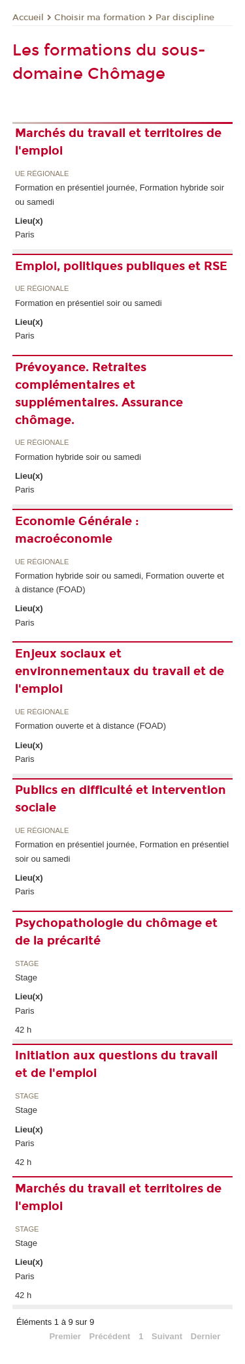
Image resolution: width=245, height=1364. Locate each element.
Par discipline (184, 17)
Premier (64, 1336)
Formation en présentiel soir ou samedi (88, 303)
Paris (25, 234)
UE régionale (42, 173)
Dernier (206, 1336)
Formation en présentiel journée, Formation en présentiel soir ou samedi (122, 851)
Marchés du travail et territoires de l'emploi (118, 142)
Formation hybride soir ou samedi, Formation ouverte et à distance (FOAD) (119, 582)
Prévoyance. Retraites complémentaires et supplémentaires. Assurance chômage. (99, 393)
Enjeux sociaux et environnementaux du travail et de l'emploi (119, 671)
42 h (23, 1030)
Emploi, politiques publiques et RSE (121, 266)
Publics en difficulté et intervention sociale (120, 799)
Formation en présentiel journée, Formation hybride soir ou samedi (119, 194)
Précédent (110, 1336)
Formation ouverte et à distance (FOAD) (90, 726)
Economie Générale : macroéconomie (77, 530)
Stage (27, 963)
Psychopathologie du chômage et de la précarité (116, 932)
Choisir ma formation (99, 17)
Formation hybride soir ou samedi (78, 457)
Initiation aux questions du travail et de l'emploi (116, 1064)
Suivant (167, 1336)
